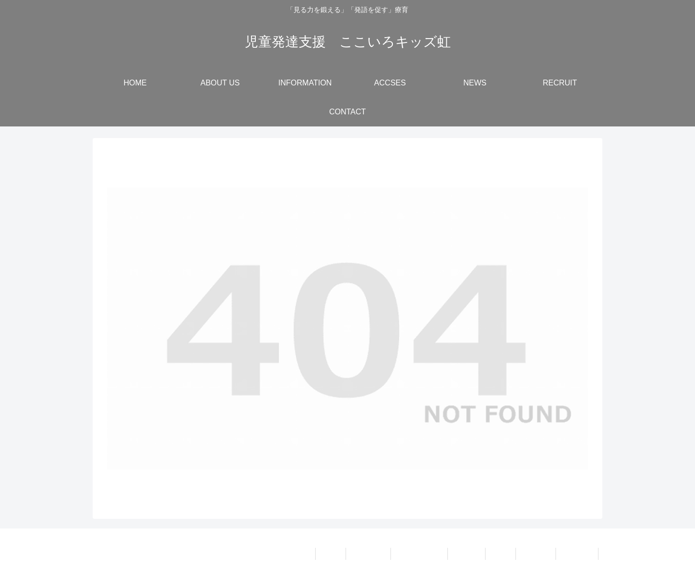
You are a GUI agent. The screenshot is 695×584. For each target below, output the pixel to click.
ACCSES (467, 553)
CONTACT (577, 553)
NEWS (500, 553)
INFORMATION (419, 553)
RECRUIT (536, 553)
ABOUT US (368, 553)
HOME (330, 553)
